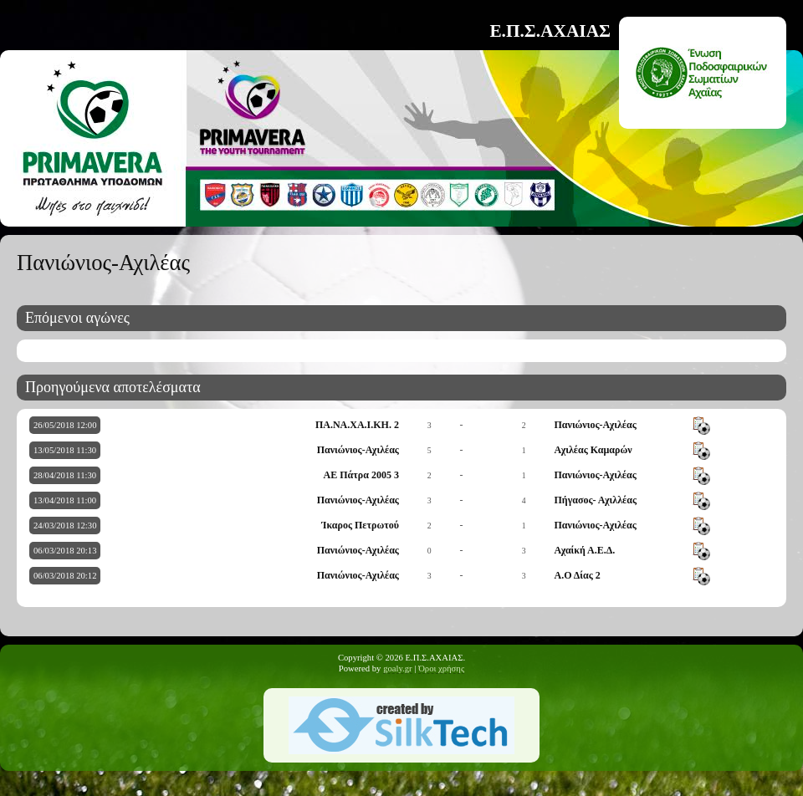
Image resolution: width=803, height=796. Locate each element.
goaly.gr (397, 668)
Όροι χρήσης (441, 668)
